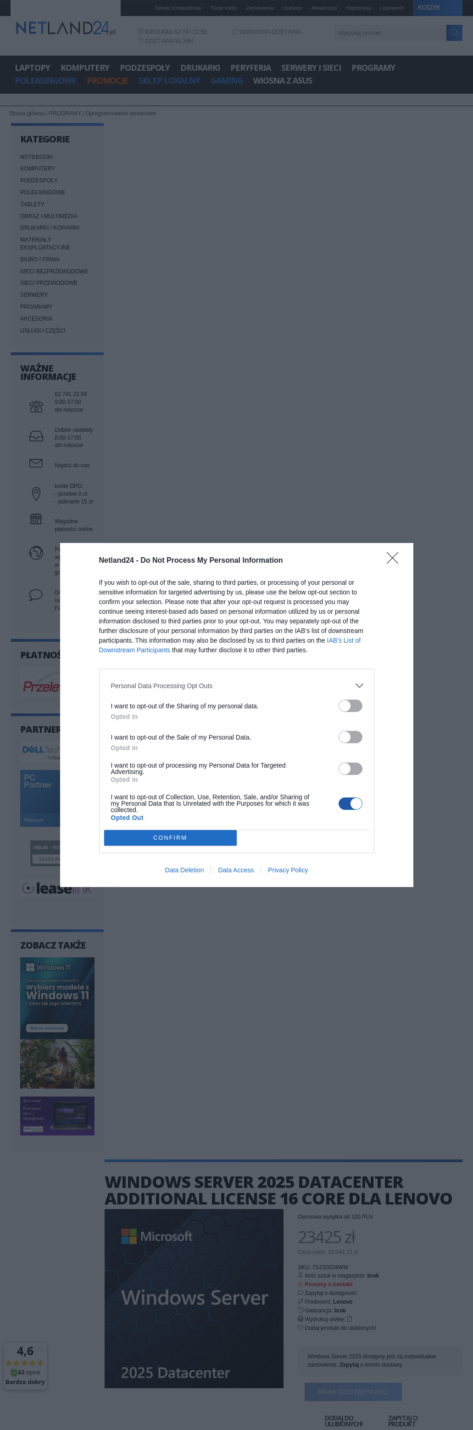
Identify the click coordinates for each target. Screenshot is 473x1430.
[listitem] (236, 685)
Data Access (236, 870)
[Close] (395, 561)
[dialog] (236, 715)
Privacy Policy (288, 870)
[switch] (350, 706)
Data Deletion (184, 870)
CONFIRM (170, 838)
